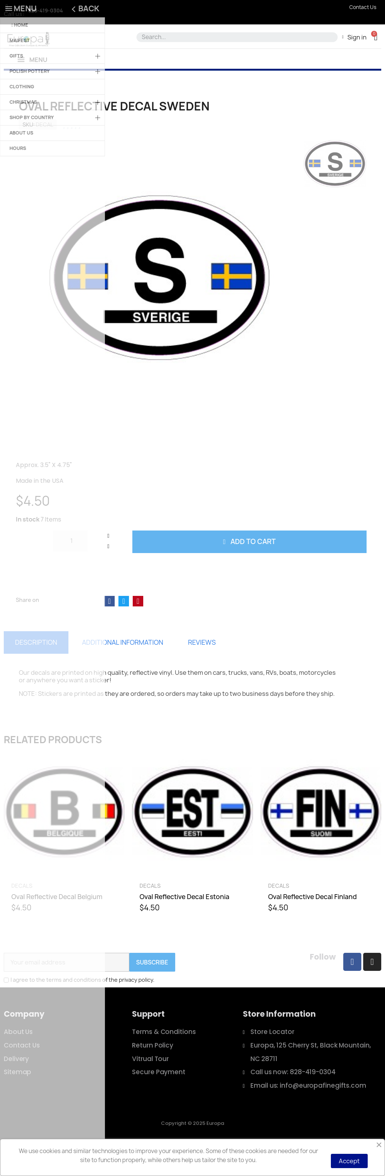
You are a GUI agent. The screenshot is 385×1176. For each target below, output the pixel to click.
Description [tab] (36, 669)
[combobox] (235, 37)
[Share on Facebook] (109, 628)
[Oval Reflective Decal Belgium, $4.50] (64, 862)
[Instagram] (372, 989)
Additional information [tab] (122, 669)
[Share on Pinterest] (138, 628)
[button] (375, 37)
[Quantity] (70, 568)
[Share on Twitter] (123, 628)
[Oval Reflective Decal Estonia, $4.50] (192, 862)
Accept (349, 1161)
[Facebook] (352, 989)
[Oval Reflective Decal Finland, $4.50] (321, 862)
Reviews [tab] (202, 669)
